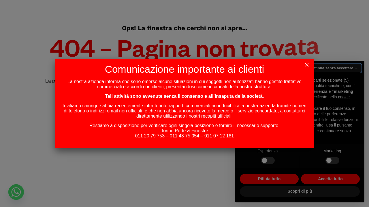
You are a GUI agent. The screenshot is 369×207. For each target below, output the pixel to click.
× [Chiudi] (306, 63)
